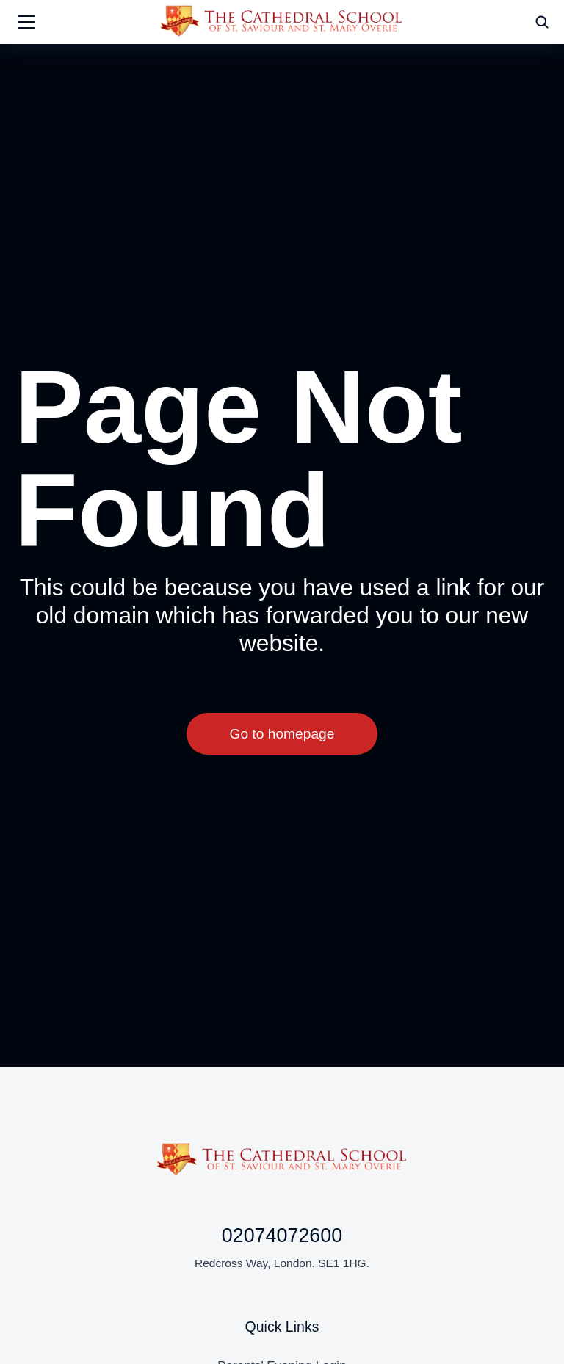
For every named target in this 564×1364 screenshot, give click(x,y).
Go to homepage (282, 736)
